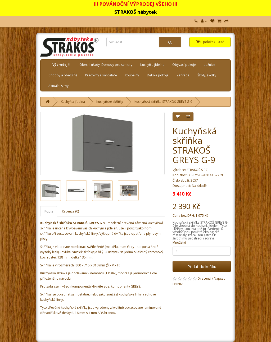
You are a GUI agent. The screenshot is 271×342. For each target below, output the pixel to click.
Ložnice (209, 64)
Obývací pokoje (184, 64)
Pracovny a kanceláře (101, 75)
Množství (179, 242)
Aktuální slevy (58, 86)
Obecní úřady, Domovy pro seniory (105, 64)
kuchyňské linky (130, 294)
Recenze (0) (70, 211)
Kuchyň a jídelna (152, 64)
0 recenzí (204, 278)
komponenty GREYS (125, 286)
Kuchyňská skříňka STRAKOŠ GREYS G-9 (163, 101)
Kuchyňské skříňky (109, 101)
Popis (48, 211)
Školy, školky (206, 75)
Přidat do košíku (201, 266)
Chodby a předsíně (62, 75)
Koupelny (132, 75)
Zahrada (183, 75)
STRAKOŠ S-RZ (197, 170)
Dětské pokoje (158, 75)
